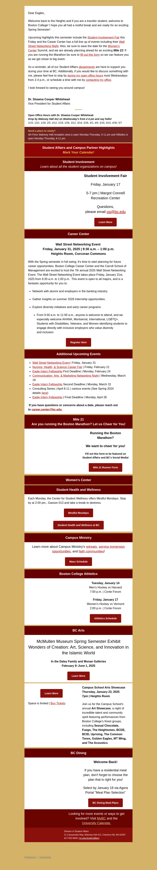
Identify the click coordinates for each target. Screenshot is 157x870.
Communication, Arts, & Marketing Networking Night (65, 375)
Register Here (78, 342)
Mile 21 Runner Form (105, 467)
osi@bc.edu (116, 212)
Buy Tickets (58, 703)
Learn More (105, 222)
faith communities (91, 551)
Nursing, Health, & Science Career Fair (57, 367)
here (44, 392)
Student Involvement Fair (104, 37)
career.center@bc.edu (47, 409)
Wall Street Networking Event (51, 362)
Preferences (30, 857)
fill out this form (90, 54)
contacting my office (98, 79)
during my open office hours (85, 75)
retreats (91, 546)
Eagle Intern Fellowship (47, 371)
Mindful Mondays (78, 512)
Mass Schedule (78, 561)
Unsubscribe (45, 857)
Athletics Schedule (105, 618)
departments (87, 66)
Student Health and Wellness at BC (78, 525)
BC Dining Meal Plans (105, 802)
